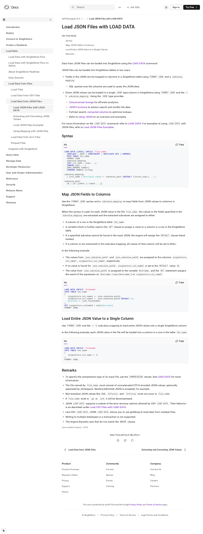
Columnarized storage (81, 102)
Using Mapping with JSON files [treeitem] (30, 131)
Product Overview (70, 483)
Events (109, 494)
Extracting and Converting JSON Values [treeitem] (31, 118)
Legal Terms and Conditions (154, 528)
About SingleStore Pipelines (24, 71)
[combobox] (166, 7)
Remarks (70, 54)
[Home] (11, 7)
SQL (65, 145)
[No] (125, 454)
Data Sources (16, 77)
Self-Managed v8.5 (71, 18)
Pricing (65, 494)
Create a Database (16, 45)
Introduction (13, 27)
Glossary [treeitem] (11, 202)
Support (10, 196)
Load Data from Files (20, 83)
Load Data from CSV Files (25, 95)
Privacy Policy (136, 518)
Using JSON (85, 116)
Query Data (12, 154)
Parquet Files (18, 143)
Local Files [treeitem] (17, 89)
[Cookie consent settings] (3, 530)
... (85, 18)
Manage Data (13, 160)
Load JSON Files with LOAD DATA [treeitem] (29, 109)
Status (65, 505)
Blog (152, 488)
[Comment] (132, 454)
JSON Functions (78, 107)
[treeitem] (27, 27)
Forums (110, 483)
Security (10, 184)
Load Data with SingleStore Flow (27, 56)
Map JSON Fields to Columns (80, 45)
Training (110, 500)
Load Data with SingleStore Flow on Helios (29, 64)
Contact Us (155, 483)
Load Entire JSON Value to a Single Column (87, 49)
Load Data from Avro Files (25, 137)
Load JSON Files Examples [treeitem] (28, 125)
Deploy (10, 33)
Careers (154, 494)
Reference (12, 178)
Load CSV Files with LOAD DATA (108, 420)
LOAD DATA (138, 63)
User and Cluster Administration (24, 172)
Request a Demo (70, 488)
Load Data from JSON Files (26, 101)
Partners (154, 500)
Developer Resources (18, 166)
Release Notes (14, 190)
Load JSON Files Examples (99, 127)
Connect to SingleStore (19, 39)
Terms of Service (154, 518)
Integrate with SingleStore (23, 148)
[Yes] (118, 454)
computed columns (98, 112)
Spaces (109, 488)
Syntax (69, 40)
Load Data (12, 50)
